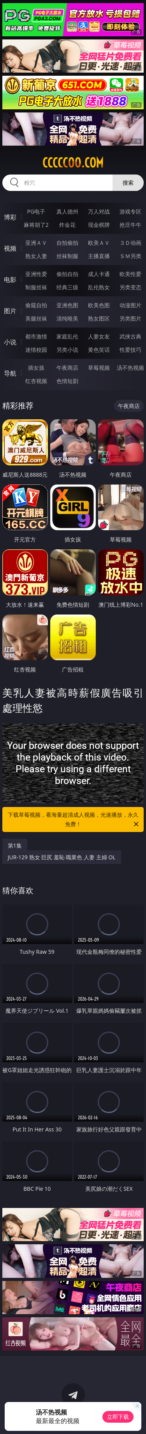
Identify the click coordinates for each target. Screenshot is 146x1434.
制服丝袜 (36, 287)
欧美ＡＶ (99, 242)
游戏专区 (130, 211)
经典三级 (67, 287)
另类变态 (130, 287)
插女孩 (36, 367)
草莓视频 (99, 367)
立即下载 (118, 1416)
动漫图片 (130, 305)
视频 (10, 248)
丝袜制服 (67, 256)
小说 (10, 342)
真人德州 (67, 211)
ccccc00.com (73, 163)
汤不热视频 (130, 367)
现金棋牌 (99, 224)
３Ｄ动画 (130, 242)
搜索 (128, 182)
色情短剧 (67, 381)
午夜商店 (67, 367)
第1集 (15, 845)
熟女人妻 (36, 256)
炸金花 (67, 224)
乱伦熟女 (99, 287)
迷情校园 (36, 349)
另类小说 (67, 349)
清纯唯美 (67, 318)
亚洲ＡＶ (36, 242)
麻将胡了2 (36, 224)
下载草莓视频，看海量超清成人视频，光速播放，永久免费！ (74, 820)
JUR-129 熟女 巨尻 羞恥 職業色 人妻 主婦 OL (62, 857)
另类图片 (130, 318)
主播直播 (99, 256)
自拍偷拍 (67, 242)
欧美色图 (99, 305)
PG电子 (36, 211)
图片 (10, 310)
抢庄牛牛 (130, 224)
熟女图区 (99, 318)
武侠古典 (130, 336)
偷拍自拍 (67, 274)
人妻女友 (99, 336)
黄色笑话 (99, 349)
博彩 (10, 217)
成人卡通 (99, 274)
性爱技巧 (130, 349)
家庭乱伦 (67, 336)
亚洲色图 (67, 305)
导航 (10, 373)
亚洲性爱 (36, 274)
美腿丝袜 (36, 318)
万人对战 (99, 211)
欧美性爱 (130, 274)
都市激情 (36, 336)
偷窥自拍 (36, 305)
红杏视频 (36, 381)
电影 (10, 279)
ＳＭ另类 (130, 256)
